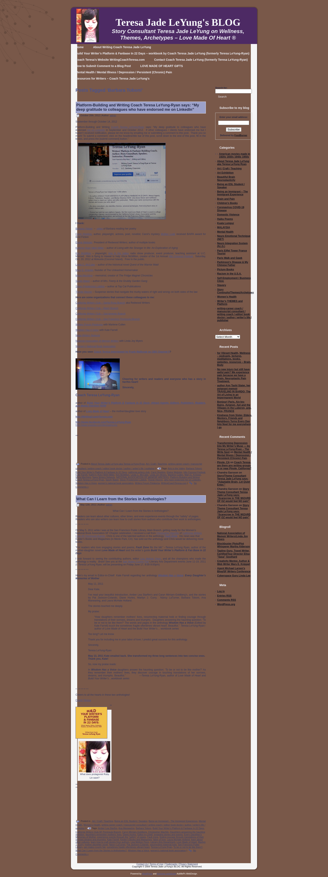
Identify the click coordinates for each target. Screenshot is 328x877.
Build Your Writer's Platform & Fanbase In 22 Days (101, 472)
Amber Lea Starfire (107, 828)
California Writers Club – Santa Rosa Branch (100, 302)
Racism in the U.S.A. (229, 273)
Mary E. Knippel (84, 270)
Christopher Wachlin (167, 533)
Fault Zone (152, 837)
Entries (224, 595)
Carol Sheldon (84, 234)
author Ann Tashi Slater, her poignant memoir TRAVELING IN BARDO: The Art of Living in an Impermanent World (234, 391)
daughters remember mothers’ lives (104, 834)
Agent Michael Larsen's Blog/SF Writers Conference (233, 570)
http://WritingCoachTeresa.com (94, 416)
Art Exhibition (225, 172)
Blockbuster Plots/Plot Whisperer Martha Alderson (233, 545)
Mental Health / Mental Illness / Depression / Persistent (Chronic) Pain (234, 455)
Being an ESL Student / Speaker (130, 821)
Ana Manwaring (126, 828)
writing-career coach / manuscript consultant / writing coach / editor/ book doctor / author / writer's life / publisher (234, 314)
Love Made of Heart (187, 842)
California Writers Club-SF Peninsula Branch (98, 832)
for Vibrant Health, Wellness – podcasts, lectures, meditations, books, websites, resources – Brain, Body (234, 359)
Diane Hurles (129, 834)
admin (113, 115)
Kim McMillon (83, 253)
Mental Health (225, 231)
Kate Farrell (81, 474)
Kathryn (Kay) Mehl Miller (90, 247)
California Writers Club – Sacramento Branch (101, 313)
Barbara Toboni (84, 228)
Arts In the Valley (118, 253)
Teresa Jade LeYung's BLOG (177, 22)
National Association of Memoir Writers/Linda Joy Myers (232, 536)
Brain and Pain (226, 198)
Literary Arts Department (162, 842)
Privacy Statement (188, 864)
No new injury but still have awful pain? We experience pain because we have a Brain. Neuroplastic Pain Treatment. (233, 375)
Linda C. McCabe (85, 264)
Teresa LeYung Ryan (161, 847)
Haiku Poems (225, 219)
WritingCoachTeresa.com (174, 483)
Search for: (221, 87)
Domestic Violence (228, 214)
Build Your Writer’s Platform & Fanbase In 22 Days (178, 828)
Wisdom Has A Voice (87, 330)
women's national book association (116, 483)
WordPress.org (226, 604)
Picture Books (225, 269)
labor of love (159, 839)
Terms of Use (156, 864)
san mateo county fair (95, 847)
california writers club (139, 472)
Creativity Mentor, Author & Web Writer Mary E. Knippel (233, 562)
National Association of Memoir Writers (97, 340)
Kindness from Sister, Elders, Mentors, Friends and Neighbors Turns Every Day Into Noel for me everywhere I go (234, 421)
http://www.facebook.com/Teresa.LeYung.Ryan (103, 422)
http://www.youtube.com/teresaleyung (96, 425)
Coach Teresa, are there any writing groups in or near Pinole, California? (234, 465)
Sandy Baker (83, 281)
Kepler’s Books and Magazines (136, 839)
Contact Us (142, 864)
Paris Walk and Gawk (229, 258)
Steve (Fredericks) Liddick (90, 286)
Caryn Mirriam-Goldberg (134, 832)
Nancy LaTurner (117, 844)
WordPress (147, 874)
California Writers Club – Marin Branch (97, 308)
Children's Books (227, 203)
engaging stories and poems (168, 834)
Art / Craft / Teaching (156, 464)
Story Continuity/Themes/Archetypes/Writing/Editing (245, 291)
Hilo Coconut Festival (181, 256)
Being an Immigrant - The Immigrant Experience (173, 821)
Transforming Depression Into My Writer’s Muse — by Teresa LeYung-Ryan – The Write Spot (233, 448)
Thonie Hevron (84, 291)
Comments (226, 599)
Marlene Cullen (175, 474)
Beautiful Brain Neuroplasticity (226, 178)
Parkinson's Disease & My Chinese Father (232, 264)
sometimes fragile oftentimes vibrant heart (128, 847)
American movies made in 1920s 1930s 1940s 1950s (234, 155)
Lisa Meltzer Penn (150, 558)
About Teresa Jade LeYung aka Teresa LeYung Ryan (118, 464)
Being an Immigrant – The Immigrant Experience (232, 193)
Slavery (221, 285)
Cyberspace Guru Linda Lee (233, 575)
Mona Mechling (84, 275)
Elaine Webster (84, 242)
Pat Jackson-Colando (138, 844)
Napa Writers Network (88, 335)
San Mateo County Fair (136, 561)
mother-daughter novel (96, 844)
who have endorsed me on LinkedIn (182, 479)
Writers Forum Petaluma (89, 324)
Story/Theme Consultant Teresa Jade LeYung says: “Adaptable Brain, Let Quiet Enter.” (233, 480)
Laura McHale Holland (178, 839)
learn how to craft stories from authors (110, 842)
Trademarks (171, 864)
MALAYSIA (223, 227)
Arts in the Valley (176, 468)
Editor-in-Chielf (145, 834)
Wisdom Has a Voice (86, 483)
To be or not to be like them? (187, 847)
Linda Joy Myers (158, 474)
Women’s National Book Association (96, 346)
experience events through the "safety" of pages (121, 837)
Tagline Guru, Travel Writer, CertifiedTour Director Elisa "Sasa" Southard (233, 553)
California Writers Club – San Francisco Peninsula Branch (108, 319)
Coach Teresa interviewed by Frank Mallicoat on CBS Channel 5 (132, 351)
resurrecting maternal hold (163, 844)
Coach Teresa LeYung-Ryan (127, 127)
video (99, 228)
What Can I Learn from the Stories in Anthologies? (121, 499)
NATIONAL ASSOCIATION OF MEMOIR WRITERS (142, 477)
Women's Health (91, 825)
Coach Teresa (83, 700)
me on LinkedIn (96, 130)
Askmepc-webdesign (166, 874)
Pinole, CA (223, 462)
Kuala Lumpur (225, 223)
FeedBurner (240, 135)
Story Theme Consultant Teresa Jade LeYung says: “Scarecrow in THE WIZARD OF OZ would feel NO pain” (233, 495)
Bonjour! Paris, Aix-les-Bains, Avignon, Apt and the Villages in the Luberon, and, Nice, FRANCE (234, 406)
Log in (221, 591)
